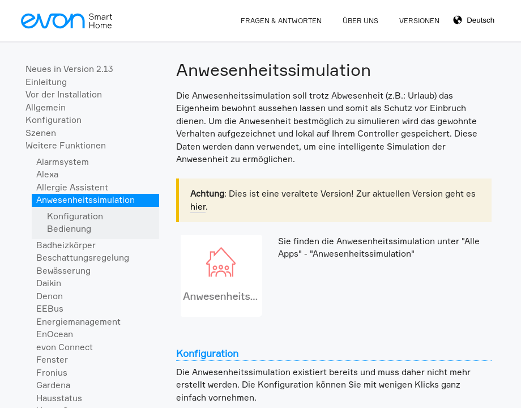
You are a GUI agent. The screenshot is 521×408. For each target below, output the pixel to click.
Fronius (51, 372)
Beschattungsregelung (82, 257)
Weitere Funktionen (65, 145)
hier (198, 206)
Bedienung (69, 228)
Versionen (419, 20)
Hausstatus (59, 398)
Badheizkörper (66, 245)
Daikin (48, 283)
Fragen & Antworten (281, 20)
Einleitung (46, 81)
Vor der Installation (63, 94)
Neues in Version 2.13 (69, 68)
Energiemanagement (78, 321)
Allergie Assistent (72, 187)
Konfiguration (53, 119)
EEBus (49, 308)
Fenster (52, 359)
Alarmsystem (62, 161)
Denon (49, 296)
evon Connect (64, 347)
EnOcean (54, 334)
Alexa (47, 174)
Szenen (40, 133)
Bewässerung (63, 270)
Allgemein (45, 107)
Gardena (53, 385)
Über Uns (360, 20)
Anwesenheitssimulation (85, 199)
